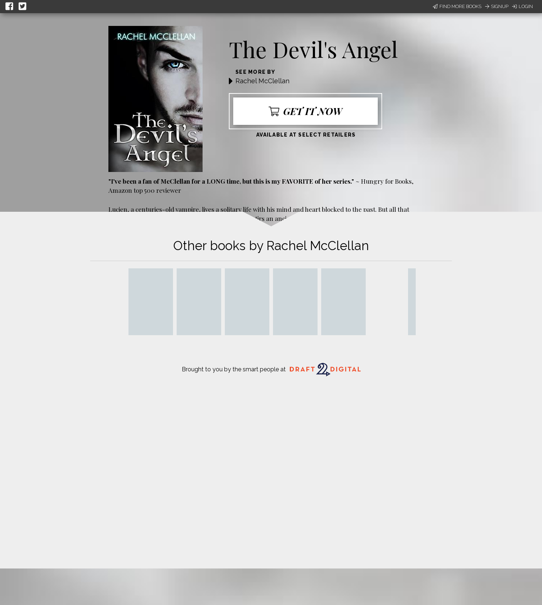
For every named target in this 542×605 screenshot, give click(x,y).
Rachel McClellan (262, 81)
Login (522, 6)
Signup (496, 6)
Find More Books (457, 6)
